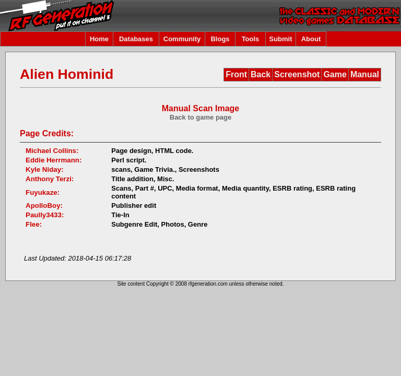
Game (334, 74)
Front (236, 74)
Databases (136, 39)
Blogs (219, 39)
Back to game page (201, 117)
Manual (364, 74)
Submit (280, 39)
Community (182, 39)
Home (99, 39)
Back (260, 74)
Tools (251, 39)
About (311, 39)
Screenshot (297, 74)
